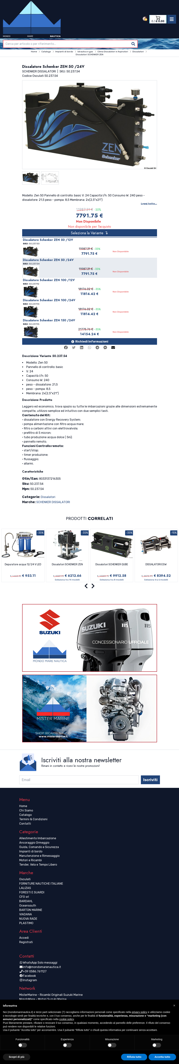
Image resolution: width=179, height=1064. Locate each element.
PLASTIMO (26, 923)
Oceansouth (27, 905)
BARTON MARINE (30, 910)
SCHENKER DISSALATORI (53, 502)
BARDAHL (26, 901)
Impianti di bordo (30, 851)
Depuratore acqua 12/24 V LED (23, 564)
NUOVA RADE (28, 918)
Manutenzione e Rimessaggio (39, 856)
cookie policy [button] (66, 1019)
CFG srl (24, 896)
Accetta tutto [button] (162, 1056)
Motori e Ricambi (30, 860)
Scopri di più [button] (16, 1056)
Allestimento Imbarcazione (37, 838)
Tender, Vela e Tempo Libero (38, 864)
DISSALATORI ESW (156, 564)
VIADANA (25, 914)
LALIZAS (25, 888)
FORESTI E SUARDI (31, 892)
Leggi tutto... (149, 203)
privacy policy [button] (139, 1012)
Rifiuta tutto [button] (134, 1056)
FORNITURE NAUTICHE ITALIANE (41, 883)
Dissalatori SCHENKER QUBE (111, 564)
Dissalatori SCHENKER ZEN (67, 564)
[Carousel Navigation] (89, 586)
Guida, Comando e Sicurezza (39, 847)
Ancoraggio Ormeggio (34, 842)
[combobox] (70, 44)
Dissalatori (48, 497)
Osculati (25, 879)
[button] (174, 1005)
